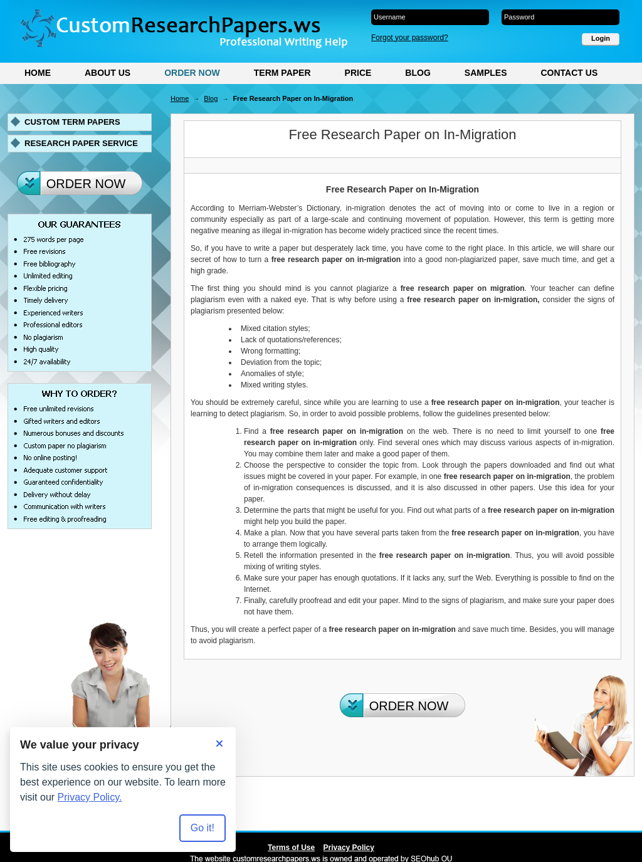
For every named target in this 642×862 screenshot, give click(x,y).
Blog (417, 73)
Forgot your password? (409, 37)
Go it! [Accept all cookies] (202, 828)
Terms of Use (291, 847)
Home (37, 73)
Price (358, 73)
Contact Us (568, 73)
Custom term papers (72, 122)
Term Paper (282, 73)
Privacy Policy (349, 847)
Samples (486, 73)
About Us (107, 73)
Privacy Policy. (90, 797)
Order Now (192, 73)
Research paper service (81, 143)
